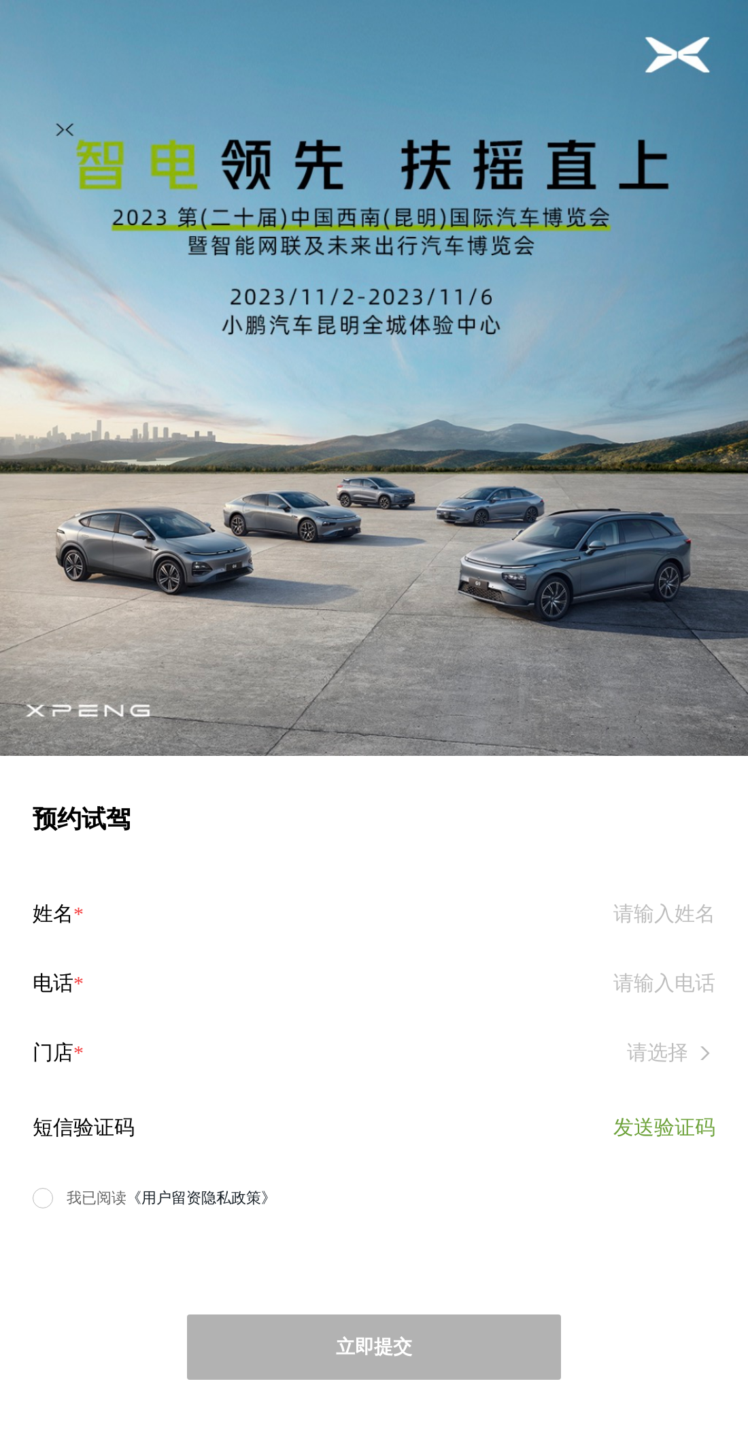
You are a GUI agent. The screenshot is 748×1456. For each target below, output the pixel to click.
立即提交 (374, 1347)
